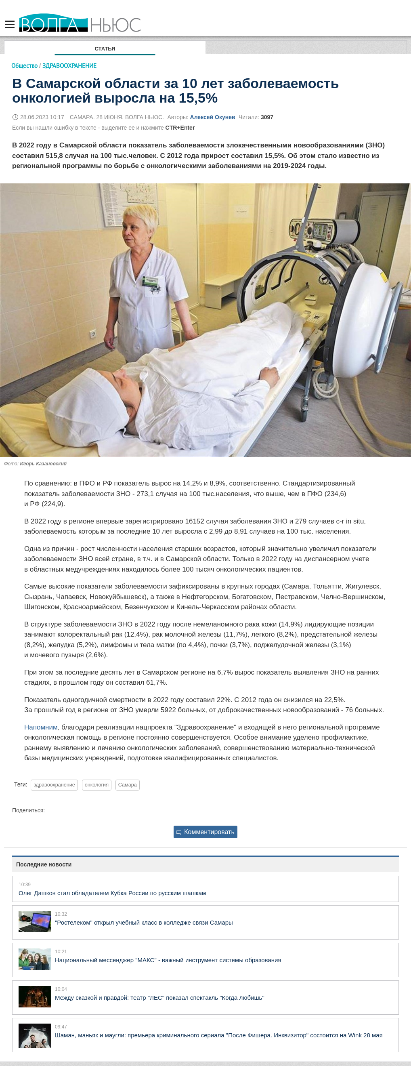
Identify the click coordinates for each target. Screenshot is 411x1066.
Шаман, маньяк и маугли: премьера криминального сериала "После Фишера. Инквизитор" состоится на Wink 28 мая (219, 1035)
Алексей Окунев (212, 117)
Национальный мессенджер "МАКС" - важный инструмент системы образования (168, 960)
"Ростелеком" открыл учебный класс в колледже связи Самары (144, 922)
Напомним (41, 727)
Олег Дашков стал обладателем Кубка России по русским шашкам (112, 892)
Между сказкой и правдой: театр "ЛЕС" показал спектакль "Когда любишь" (159, 997)
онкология (97, 785)
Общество (24, 65)
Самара (127, 785)
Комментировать (205, 831)
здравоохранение (54, 785)
